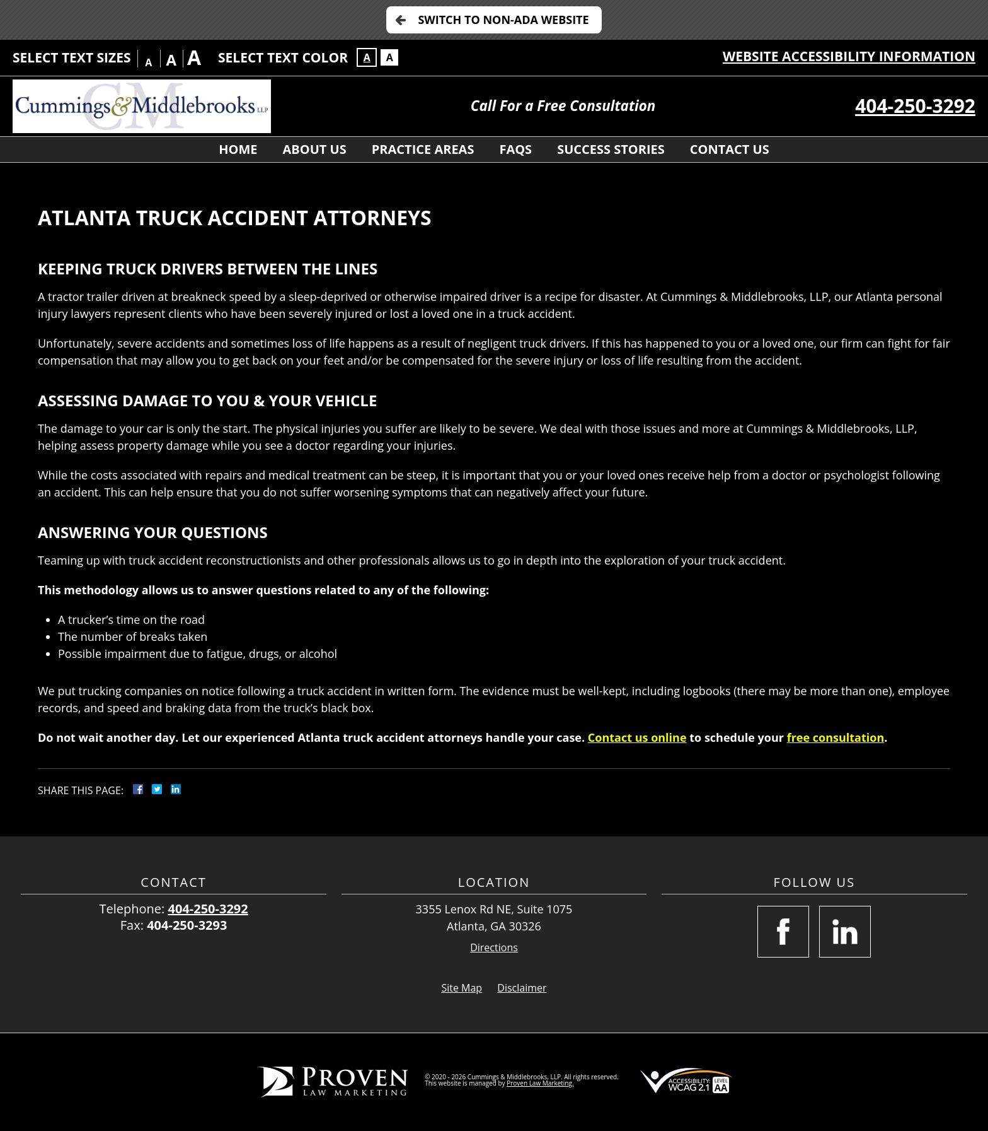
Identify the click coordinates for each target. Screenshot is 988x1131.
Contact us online (637, 737)
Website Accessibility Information (849, 56)
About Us (315, 149)
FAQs (515, 149)
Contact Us (729, 149)
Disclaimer (521, 988)
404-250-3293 (187, 925)
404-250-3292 (915, 106)
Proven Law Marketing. (540, 1083)
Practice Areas (423, 149)
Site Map (461, 988)
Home (238, 149)
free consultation (836, 737)
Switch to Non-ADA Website (503, 19)
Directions (494, 947)
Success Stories (611, 149)
